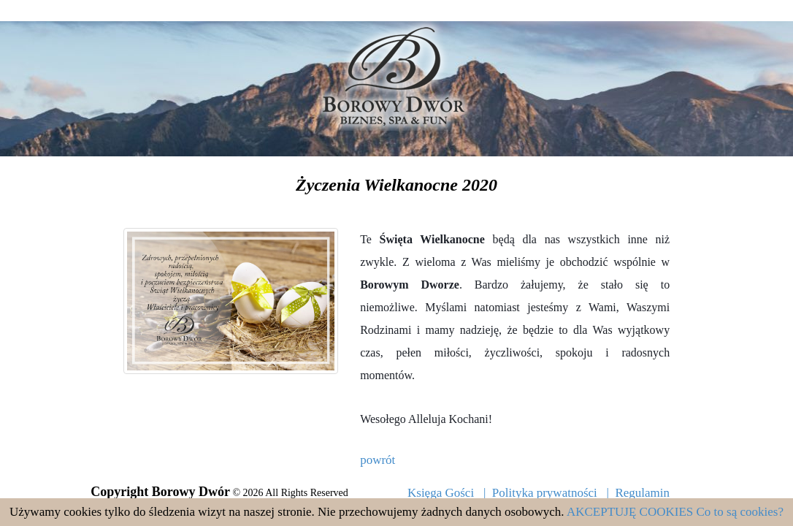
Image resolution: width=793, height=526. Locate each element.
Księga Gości (440, 493)
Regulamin (642, 493)
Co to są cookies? (740, 512)
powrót (377, 460)
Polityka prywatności (544, 493)
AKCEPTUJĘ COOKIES (630, 512)
